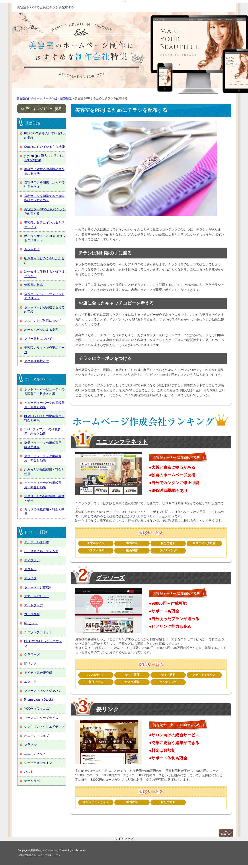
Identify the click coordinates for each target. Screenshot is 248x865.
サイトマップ (124, 838)
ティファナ (32, 560)
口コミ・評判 (36, 532)
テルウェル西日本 (36, 542)
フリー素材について (38, 338)
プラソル (30, 744)
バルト (28, 771)
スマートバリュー (36, 596)
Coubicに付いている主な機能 (44, 146)
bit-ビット (31, 623)
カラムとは (32, 249)
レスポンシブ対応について (42, 320)
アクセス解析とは (36, 361)
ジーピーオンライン (38, 763)
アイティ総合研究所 (38, 672)
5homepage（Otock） (39, 699)
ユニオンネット (35, 753)
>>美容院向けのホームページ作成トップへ (39, 855)
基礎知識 (32, 123)
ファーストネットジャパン (42, 690)
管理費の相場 (33, 285)
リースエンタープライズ (41, 717)
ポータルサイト (38, 379)
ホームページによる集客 (41, 329)
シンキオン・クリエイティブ (44, 726)
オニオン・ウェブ (36, 735)
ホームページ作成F (37, 587)
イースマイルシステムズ (41, 551)
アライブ (30, 578)
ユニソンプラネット (122, 442)
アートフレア (33, 605)
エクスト (30, 681)
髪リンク (107, 709)
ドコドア (30, 569)
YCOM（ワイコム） (38, 708)
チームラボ (32, 780)
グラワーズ (110, 578)
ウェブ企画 (32, 614)
